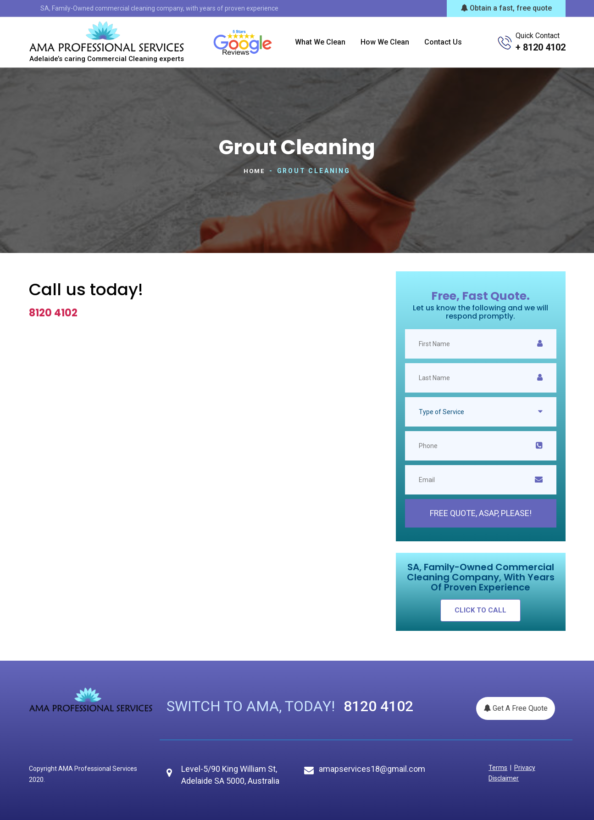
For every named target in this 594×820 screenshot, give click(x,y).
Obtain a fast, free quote (506, 8)
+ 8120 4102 (541, 47)
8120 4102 (53, 312)
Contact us (443, 42)
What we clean (320, 42)
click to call (480, 610)
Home (254, 170)
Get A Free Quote (515, 707)
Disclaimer (503, 777)
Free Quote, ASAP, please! (481, 512)
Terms (497, 767)
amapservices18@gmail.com (372, 768)
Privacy (521, 767)
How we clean (385, 42)
